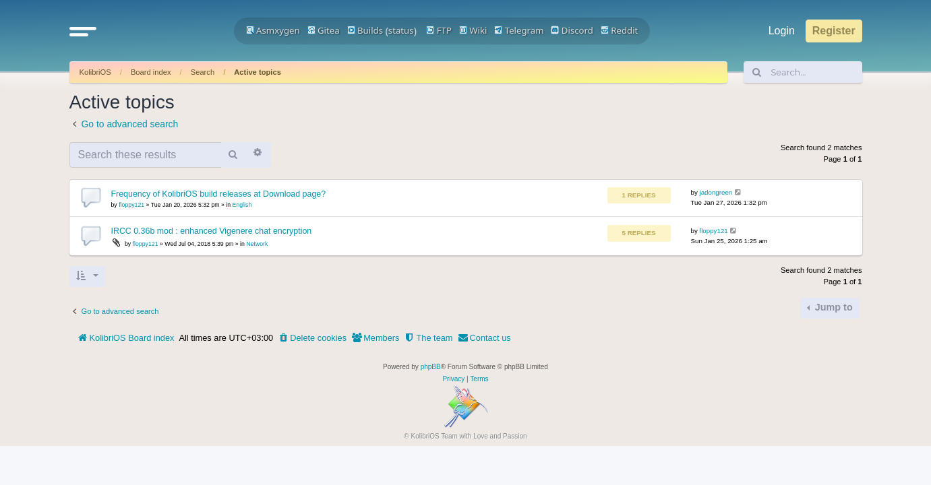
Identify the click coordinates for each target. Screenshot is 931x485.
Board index (151, 72)
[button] (82, 31)
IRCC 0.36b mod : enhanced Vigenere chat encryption (211, 231)
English (242, 204)
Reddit (619, 30)
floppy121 (131, 204)
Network (257, 243)
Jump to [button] (832, 307)
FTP (439, 30)
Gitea (323, 30)
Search (202, 72)
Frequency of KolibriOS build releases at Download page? (218, 194)
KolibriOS (95, 72)
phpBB (431, 366)
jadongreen (716, 192)
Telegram (518, 30)
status (401, 30)
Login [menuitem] (782, 30)
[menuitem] (312, 338)
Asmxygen (273, 30)
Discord (572, 30)
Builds (365, 30)
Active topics (257, 72)
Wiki (473, 30)
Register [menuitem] (833, 30)
